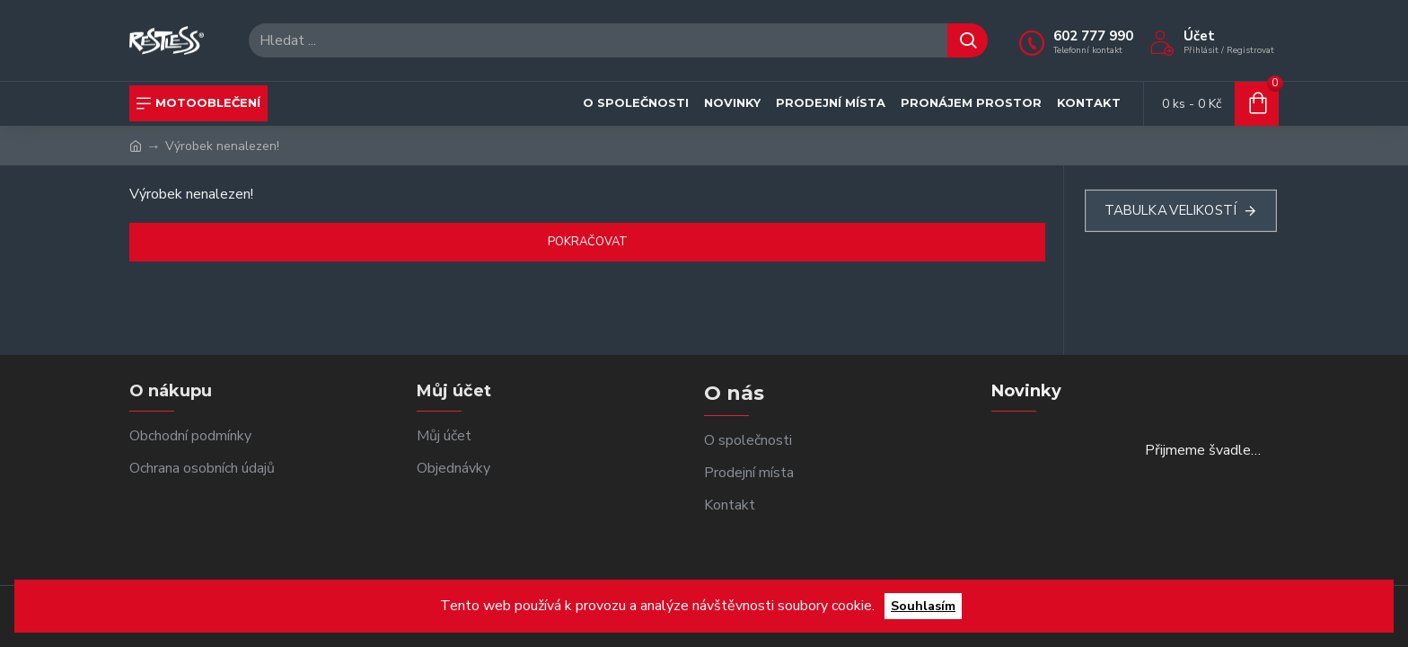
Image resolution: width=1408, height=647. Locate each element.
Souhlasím (923, 606)
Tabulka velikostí (1170, 210)
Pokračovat (588, 242)
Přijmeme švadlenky (1206, 451)
